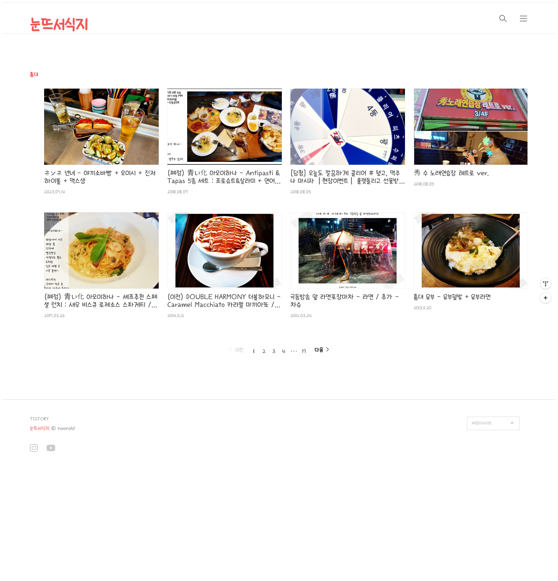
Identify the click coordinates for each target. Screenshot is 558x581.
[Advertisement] (145, 523)
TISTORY (39, 419)
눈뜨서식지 (59, 25)
